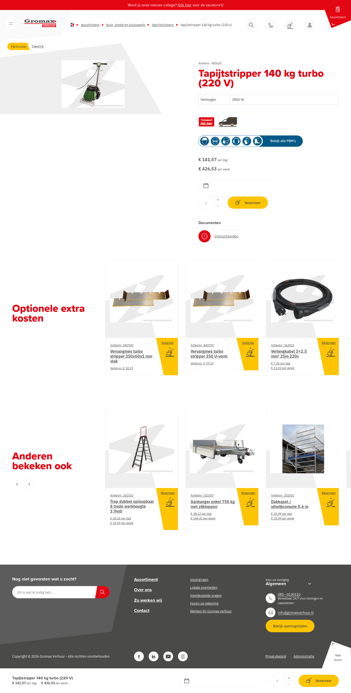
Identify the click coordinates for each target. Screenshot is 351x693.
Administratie (303, 656)
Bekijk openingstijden (290, 625)
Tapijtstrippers (163, 24)
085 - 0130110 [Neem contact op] (289, 594)
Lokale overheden (203, 587)
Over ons (143, 590)
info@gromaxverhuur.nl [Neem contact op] (296, 612)
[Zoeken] (102, 592)
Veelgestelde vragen (206, 595)
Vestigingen (199, 579)
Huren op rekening (204, 603)
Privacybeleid (275, 656)
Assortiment (90, 24)
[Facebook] (139, 656)
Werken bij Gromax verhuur (211, 611)
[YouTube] (168, 656)
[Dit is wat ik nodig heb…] (61, 592)
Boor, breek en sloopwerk (125, 24)
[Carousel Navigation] (48, 484)
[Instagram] (183, 656)
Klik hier (185, 4)
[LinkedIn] (153, 656)
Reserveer (248, 202)
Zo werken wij (148, 600)
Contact (141, 610)
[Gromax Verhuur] (40, 23)
